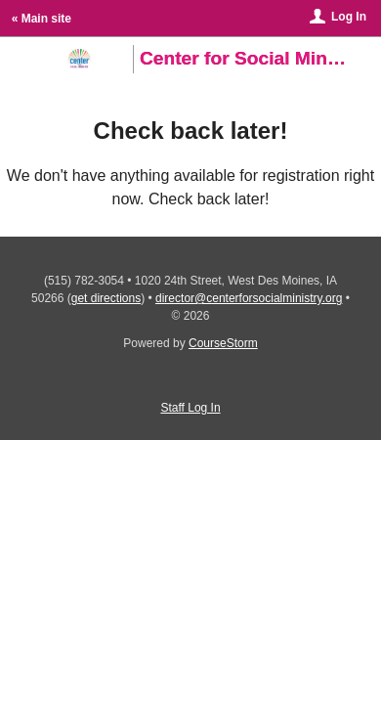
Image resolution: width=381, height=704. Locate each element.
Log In (348, 16)
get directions (106, 298)
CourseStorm (223, 343)
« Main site (41, 18)
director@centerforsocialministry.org (248, 298)
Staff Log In (190, 408)
